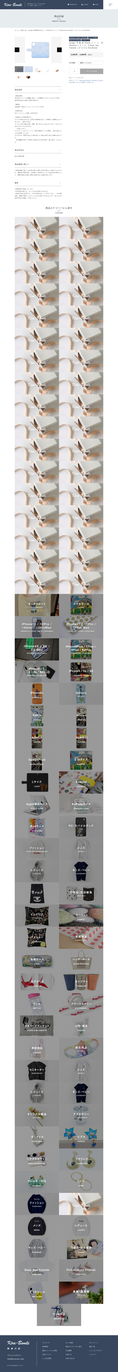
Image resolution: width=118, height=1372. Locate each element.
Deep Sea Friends (85, 80)
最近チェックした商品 (49, 1350)
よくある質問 (46, 1358)
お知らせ (69, 1354)
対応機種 (72, 63)
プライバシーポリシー (14, 1355)
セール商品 (69, 1342)
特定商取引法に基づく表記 (15, 1359)
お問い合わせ (70, 1358)
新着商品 (45, 1346)
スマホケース (90, 82)
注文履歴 (69, 1350)
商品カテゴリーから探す (74, 1346)
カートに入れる (91, 71)
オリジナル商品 (80, 82)
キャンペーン (93, 1342)
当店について (46, 1354)
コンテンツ (93, 1354)
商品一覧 (92, 1346)
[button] (17, 50)
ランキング (46, 1342)
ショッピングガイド (95, 1350)
